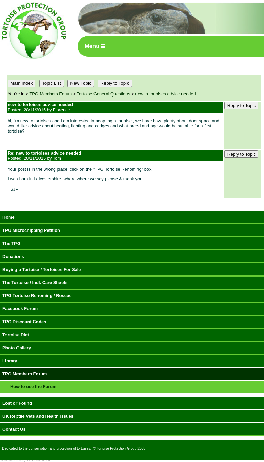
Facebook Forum (20, 308)
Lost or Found (17, 403)
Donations (13, 256)
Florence (61, 109)
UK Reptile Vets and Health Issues (38, 416)
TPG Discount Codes (24, 321)
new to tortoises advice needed (165, 94)
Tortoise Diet (15, 334)
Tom (57, 158)
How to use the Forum (33, 386)
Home (8, 217)
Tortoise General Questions (103, 94)
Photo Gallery (16, 347)
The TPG (11, 243)
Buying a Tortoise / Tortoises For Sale (41, 269)
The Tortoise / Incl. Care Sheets (35, 282)
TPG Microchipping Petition (31, 230)
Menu (95, 46)
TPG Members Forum (51, 94)
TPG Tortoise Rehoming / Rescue (37, 295)
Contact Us (14, 429)
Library (9, 360)
